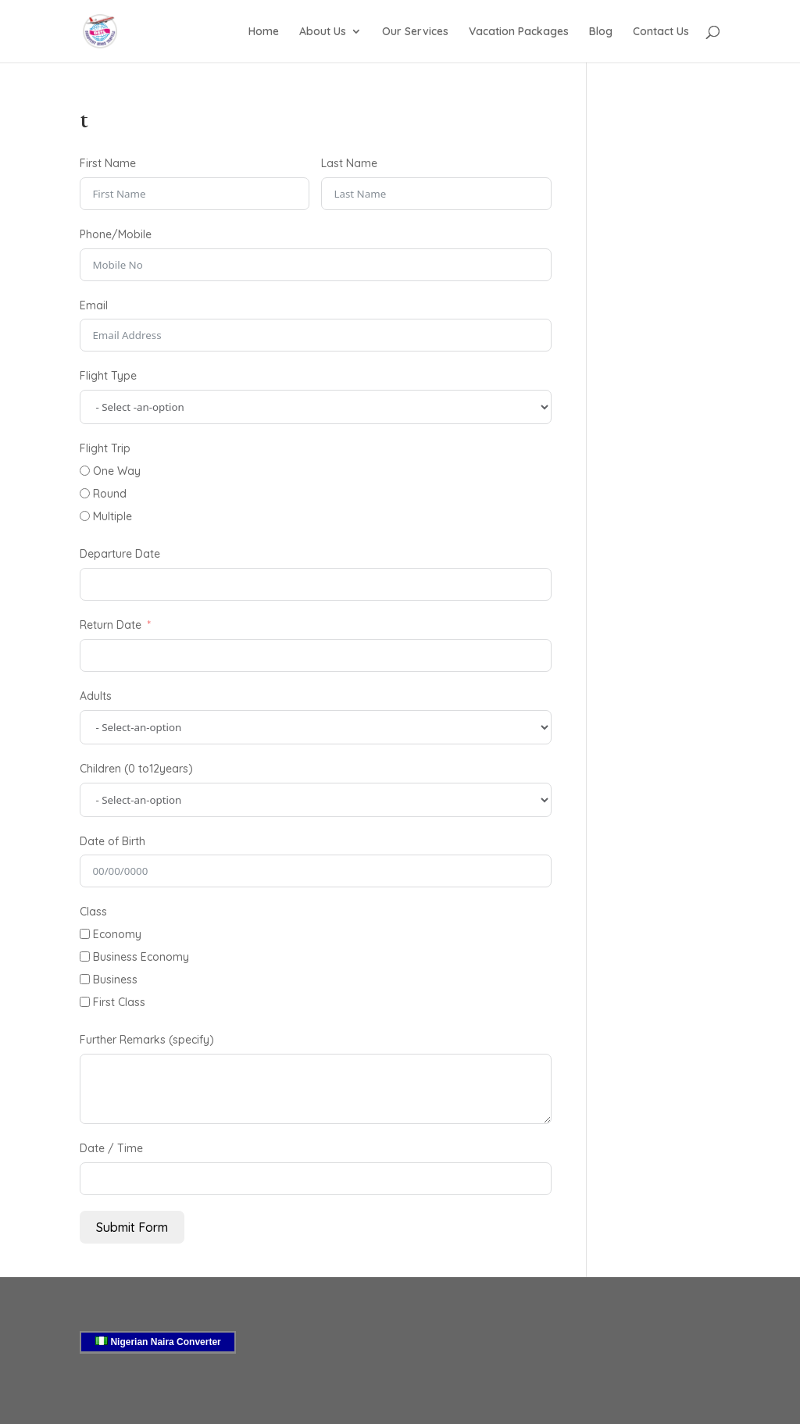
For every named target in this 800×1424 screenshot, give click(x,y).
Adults (96, 696)
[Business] (85, 979)
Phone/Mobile (116, 234)
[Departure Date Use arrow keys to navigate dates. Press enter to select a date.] (315, 584)
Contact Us (661, 32)
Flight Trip (105, 448)
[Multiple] (85, 516)
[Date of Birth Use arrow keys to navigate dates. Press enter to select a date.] (315, 871)
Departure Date (120, 554)
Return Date (110, 625)
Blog (600, 32)
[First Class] (85, 1002)
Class (93, 912)
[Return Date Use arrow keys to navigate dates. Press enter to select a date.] (315, 655)
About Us (322, 32)
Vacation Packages (519, 32)
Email (94, 305)
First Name (108, 163)
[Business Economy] (85, 956)
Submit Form (132, 1227)
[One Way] (85, 471)
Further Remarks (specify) (147, 1040)
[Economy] (85, 934)
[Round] (85, 493)
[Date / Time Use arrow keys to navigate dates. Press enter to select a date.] (315, 1178)
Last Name (349, 163)
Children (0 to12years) (136, 769)
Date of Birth (112, 841)
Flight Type (108, 376)
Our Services (415, 32)
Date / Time (111, 1148)
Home (263, 32)
